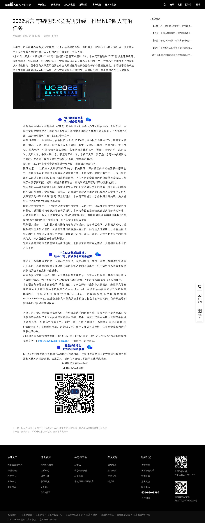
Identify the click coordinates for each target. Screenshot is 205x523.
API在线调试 (47, 465)
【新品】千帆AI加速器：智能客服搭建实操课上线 (175, 40)
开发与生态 (110, 4)
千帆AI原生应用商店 (84, 481)
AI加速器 (78, 476)
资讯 (172, 4)
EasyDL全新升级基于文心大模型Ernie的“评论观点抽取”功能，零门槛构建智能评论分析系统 (64, 428)
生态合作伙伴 (80, 470)
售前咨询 (145, 465)
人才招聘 (145, 498)
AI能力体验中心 (15, 465)
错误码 (111, 481)
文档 (180, 4)
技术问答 (112, 476)
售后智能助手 (147, 470)
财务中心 (12, 481)
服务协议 (12, 487)
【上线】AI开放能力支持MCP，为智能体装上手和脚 (176, 26)
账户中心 (12, 476)
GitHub (44, 487)
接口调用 (112, 470)
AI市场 (77, 465)
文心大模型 (69, 4)
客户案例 (96, 4)
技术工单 (145, 476)
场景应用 (83, 4)
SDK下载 (45, 476)
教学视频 (45, 481)
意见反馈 (145, 481)
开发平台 (55, 4)
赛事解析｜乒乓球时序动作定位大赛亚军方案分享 (44, 431)
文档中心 (45, 470)
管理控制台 (13, 470)
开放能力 (42, 4)
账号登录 (112, 465)
